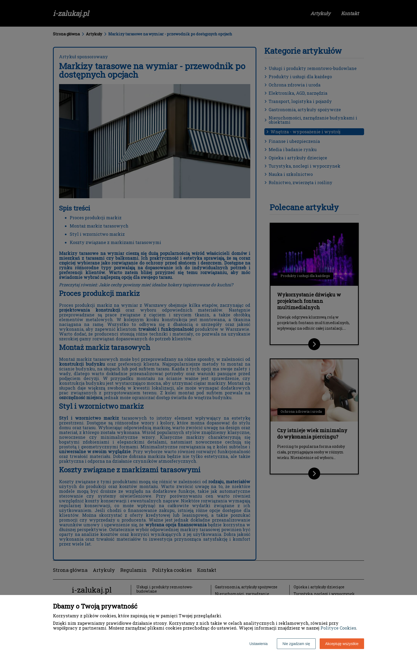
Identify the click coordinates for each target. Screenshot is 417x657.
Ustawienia (258, 644)
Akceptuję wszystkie (341, 644)
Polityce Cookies (338, 628)
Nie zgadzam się (296, 644)
